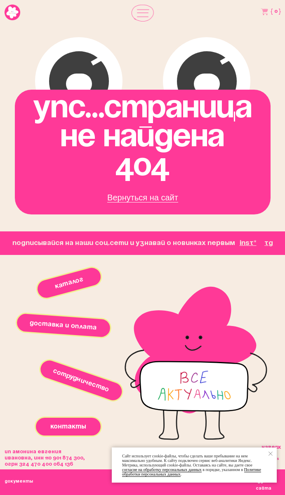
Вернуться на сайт (142, 197)
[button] (142, 12)
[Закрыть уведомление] (270, 454)
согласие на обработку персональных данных (162, 469)
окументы (19, 481)
